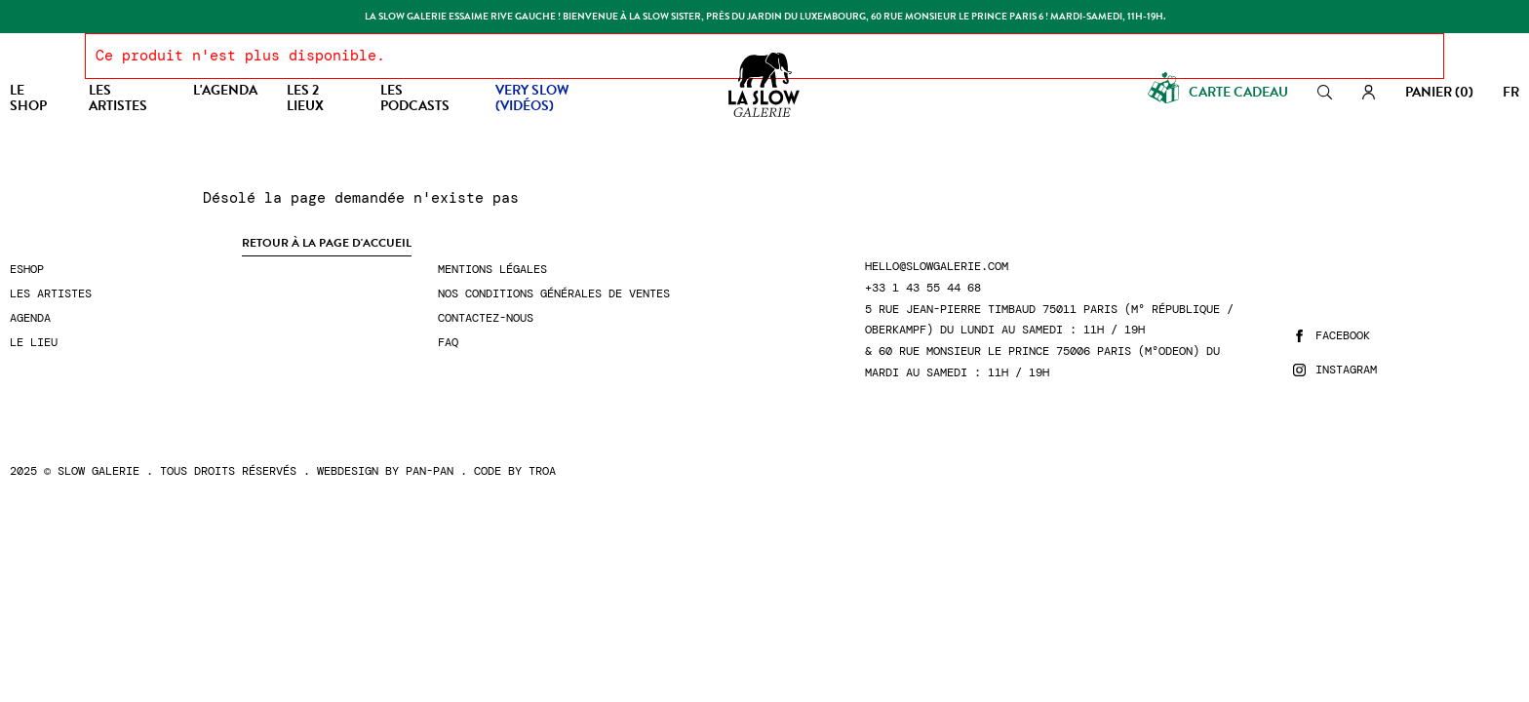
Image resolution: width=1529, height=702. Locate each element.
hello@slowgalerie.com (936, 266)
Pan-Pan (429, 471)
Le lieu (34, 342)
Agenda (30, 318)
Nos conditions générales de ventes (554, 294)
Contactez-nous (485, 318)
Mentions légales (492, 269)
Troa (542, 471)
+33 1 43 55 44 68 (923, 288)
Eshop (27, 269)
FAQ (448, 342)
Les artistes (51, 294)
